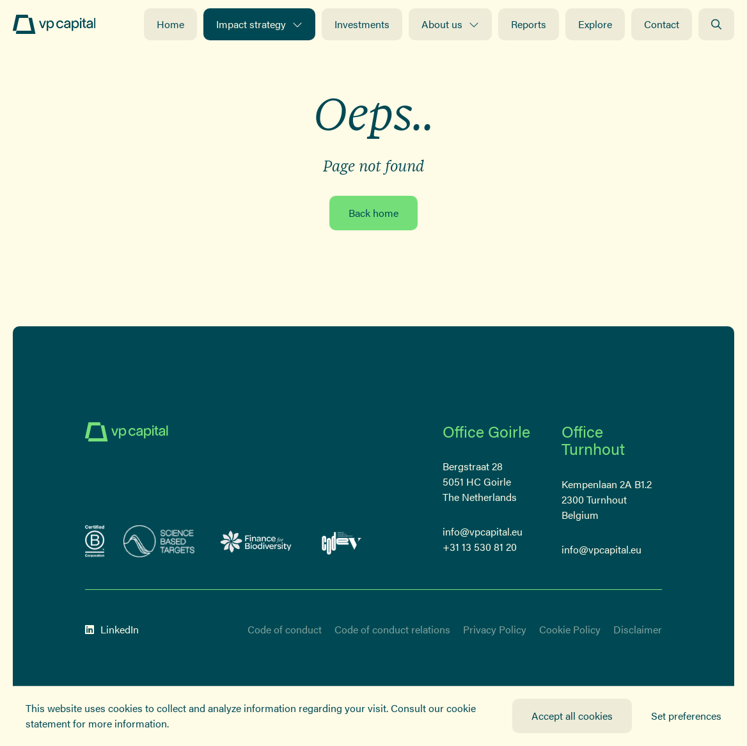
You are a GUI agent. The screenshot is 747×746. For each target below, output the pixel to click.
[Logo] (54, 24)
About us (450, 24)
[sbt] (158, 541)
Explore (595, 24)
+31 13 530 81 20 (480, 546)
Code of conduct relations (392, 629)
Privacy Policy (494, 629)
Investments (361, 24)
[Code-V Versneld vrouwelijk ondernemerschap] (341, 541)
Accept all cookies (572, 715)
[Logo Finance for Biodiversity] (256, 541)
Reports (528, 24)
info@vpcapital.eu (483, 531)
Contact (661, 24)
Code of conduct (285, 629)
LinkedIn (112, 629)
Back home (373, 212)
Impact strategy (259, 24)
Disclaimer (637, 629)
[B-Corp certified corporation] (94, 541)
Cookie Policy (570, 629)
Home (170, 24)
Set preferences (686, 715)
